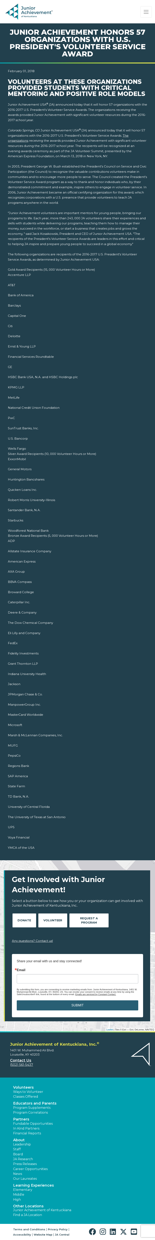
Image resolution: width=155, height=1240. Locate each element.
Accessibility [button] (22, 1234)
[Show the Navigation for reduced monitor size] (146, 12)
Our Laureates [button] (25, 1179)
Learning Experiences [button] (33, 1185)
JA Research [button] (23, 1159)
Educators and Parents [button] (35, 1103)
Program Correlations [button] (30, 1112)
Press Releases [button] (25, 1164)
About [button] (19, 1140)
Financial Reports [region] (27, 1133)
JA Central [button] (62, 1234)
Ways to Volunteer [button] (28, 1092)
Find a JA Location (27, 1215)
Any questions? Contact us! (32, 941)
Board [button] (18, 1154)
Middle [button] (18, 1194)
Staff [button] (17, 1149)
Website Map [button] (43, 1234)
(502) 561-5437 (21, 1065)
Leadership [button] (22, 1144)
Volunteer (52, 920)
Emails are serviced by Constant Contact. (95, 994)
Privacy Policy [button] (58, 1229)
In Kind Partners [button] (26, 1128)
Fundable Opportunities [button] (33, 1124)
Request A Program (89, 920)
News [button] (17, 1174)
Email (21, 970)
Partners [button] (21, 1119)
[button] (93, 1232)
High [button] (17, 1200)
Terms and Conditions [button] (29, 1229)
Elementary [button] (22, 1190)
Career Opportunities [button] (30, 1169)
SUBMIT (77, 1005)
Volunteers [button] (23, 1087)
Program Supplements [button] (31, 1108)
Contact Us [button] (20, 1060)
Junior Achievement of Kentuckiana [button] (42, 1210)
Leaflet (109, 1029)
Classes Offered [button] (25, 1097)
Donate (24, 920)
